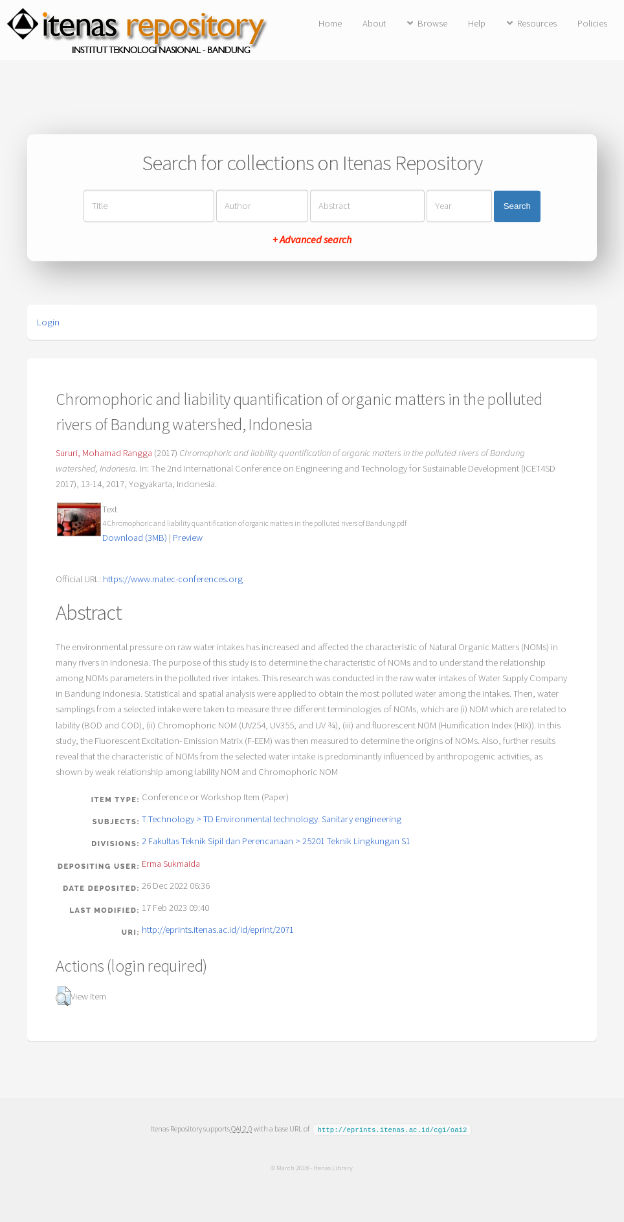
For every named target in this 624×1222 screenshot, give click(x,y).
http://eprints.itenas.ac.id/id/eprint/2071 (218, 929)
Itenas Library (333, 1167)
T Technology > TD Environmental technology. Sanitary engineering (271, 819)
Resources (537, 23)
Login (48, 322)
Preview (188, 537)
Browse (432, 23)
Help (476, 23)
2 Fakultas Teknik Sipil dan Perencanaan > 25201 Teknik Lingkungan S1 (276, 841)
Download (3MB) (134, 537)
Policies (592, 23)
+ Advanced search (312, 240)
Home (330, 23)
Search (517, 206)
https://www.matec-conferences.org (173, 579)
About (374, 23)
